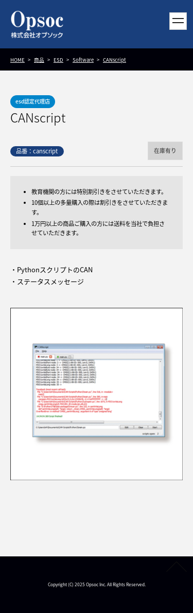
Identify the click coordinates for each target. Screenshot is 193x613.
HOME (17, 59)
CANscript (114, 59)
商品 (39, 59)
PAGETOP (176, 567)
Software (83, 59)
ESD (58, 59)
